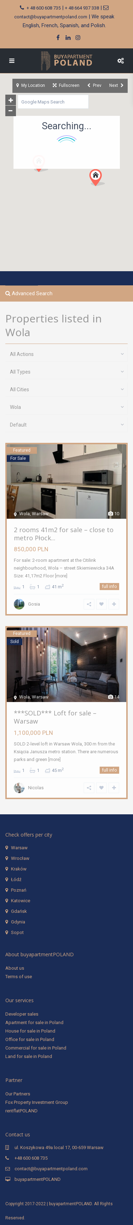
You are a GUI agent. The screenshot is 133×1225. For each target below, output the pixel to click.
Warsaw (19, 847)
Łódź (16, 879)
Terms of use (18, 976)
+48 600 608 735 (31, 1158)
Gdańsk (19, 911)
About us (14, 968)
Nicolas (36, 787)
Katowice (20, 900)
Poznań (18, 890)
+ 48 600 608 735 (44, 8)
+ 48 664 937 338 (82, 8)
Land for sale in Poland (28, 1056)
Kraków (19, 869)
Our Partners (17, 1093)
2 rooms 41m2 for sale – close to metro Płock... (63, 533)
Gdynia (18, 921)
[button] (99, 179)
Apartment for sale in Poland (34, 1022)
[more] (61, 575)
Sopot (17, 932)
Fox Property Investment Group (36, 1102)
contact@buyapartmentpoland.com (50, 16)
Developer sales (21, 1014)
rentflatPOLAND (21, 1110)
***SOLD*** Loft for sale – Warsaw (55, 717)
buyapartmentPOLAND (38, 1179)
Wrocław (20, 858)
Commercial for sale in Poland (35, 1048)
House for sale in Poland (30, 1031)
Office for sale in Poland (29, 1039)
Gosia (34, 604)
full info (109, 586)
